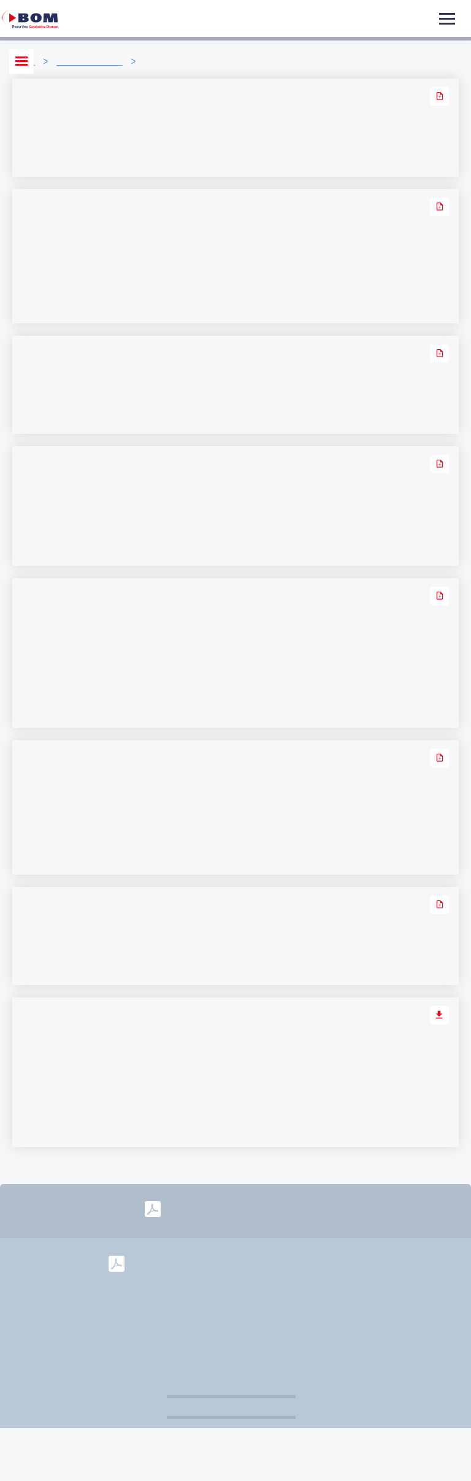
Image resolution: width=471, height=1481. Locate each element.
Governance (274, 1319)
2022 (311, 1262)
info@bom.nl (328, 1300)
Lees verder (49, 157)
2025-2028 (297, 1209)
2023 (266, 1262)
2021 (356, 1262)
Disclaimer (195, 1319)
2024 (221, 1262)
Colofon (399, 1300)
